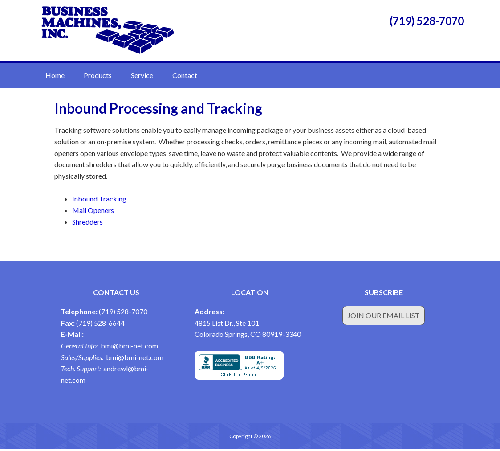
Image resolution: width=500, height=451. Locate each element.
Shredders (87, 223)
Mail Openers (93, 212)
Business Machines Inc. (108, 31)
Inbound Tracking (99, 200)
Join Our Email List (383, 317)
